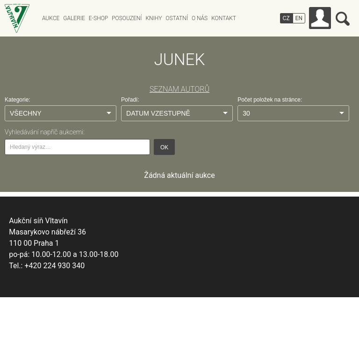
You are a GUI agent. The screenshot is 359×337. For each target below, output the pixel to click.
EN (298, 18)
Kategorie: (17, 99)
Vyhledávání (343, 19)
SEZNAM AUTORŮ (179, 89)
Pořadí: (130, 99)
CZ (286, 18)
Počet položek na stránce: (269, 99)
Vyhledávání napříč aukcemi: (45, 132)
